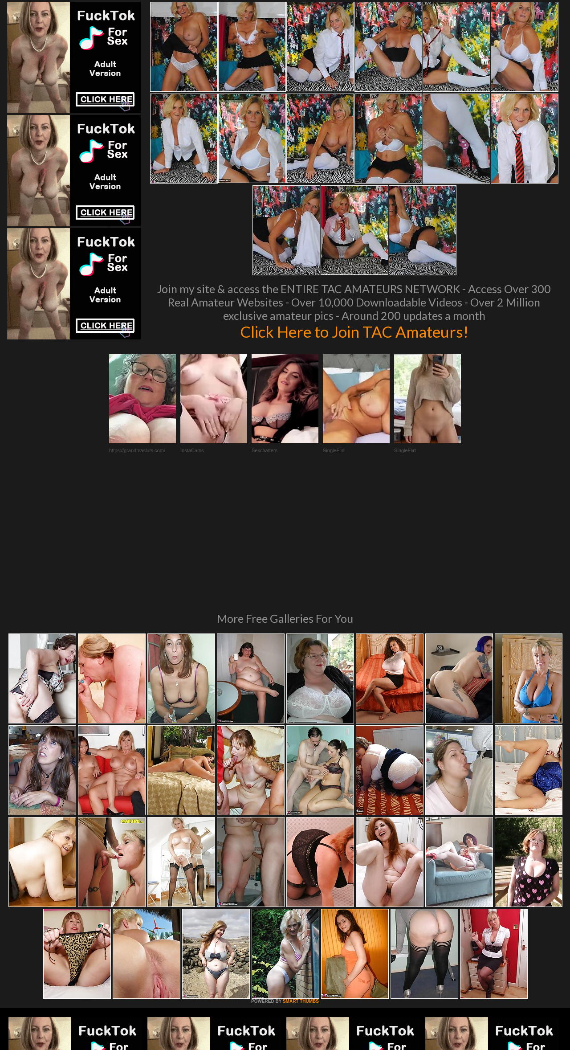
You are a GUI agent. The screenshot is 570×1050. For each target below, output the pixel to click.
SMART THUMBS (301, 879)
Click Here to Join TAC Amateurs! (354, 331)
